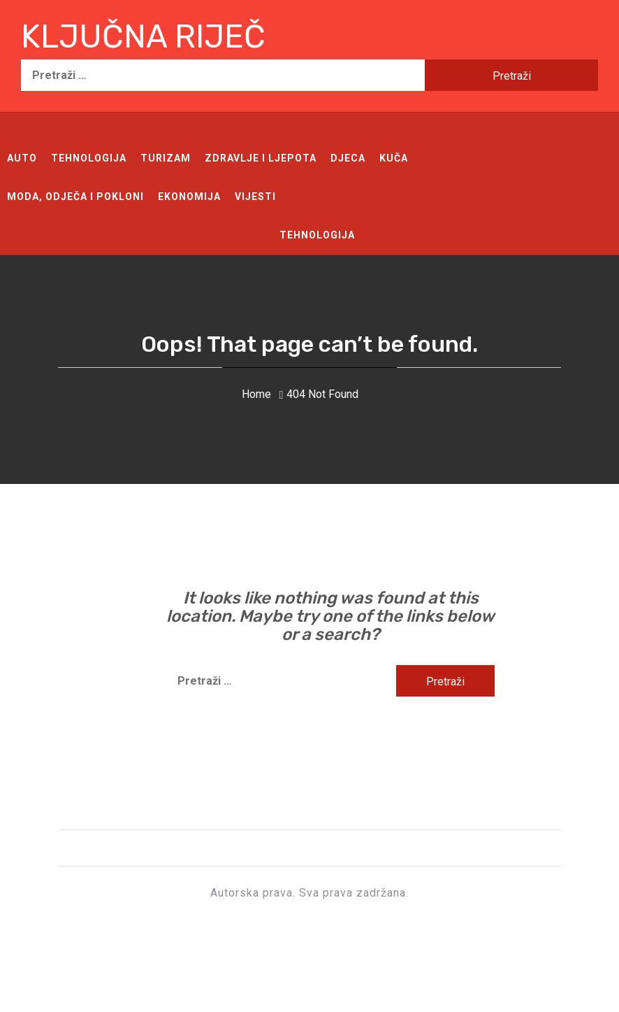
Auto (22, 158)
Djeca (347, 158)
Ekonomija (189, 196)
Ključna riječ (143, 36)
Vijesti (255, 196)
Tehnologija (88, 158)
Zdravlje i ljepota (260, 158)
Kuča (393, 158)
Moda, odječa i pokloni (75, 196)
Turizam (165, 158)
